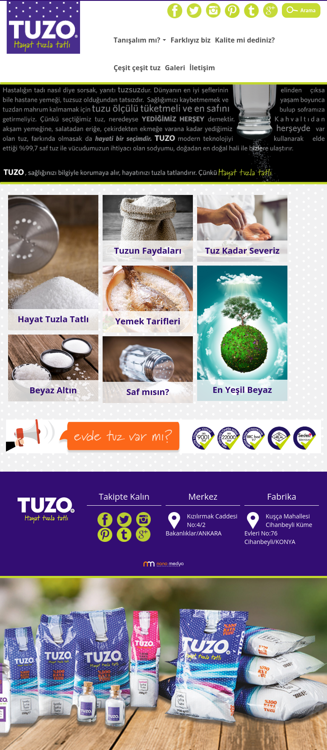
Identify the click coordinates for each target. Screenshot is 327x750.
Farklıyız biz (190, 40)
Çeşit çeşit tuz (137, 67)
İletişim (202, 67)
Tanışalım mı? (141, 42)
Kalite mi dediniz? (245, 40)
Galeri (175, 67)
